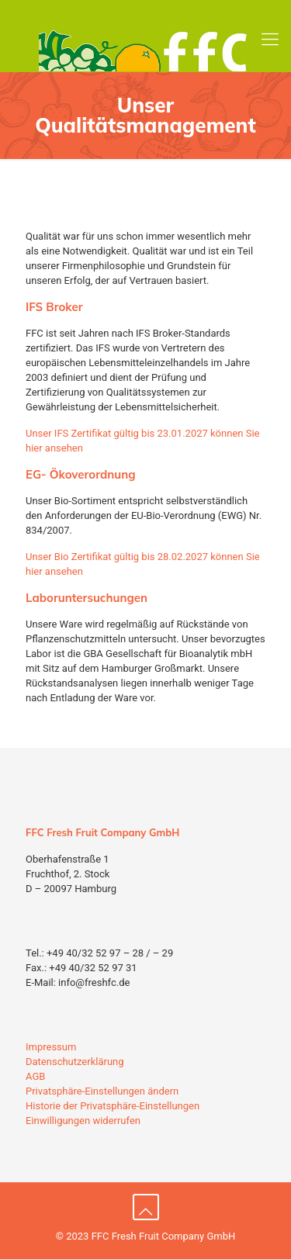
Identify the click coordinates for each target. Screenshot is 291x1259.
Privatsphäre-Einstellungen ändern (102, 1091)
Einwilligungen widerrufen (83, 1120)
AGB (35, 1076)
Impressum (51, 1047)
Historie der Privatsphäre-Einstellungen (112, 1106)
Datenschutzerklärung (75, 1061)
